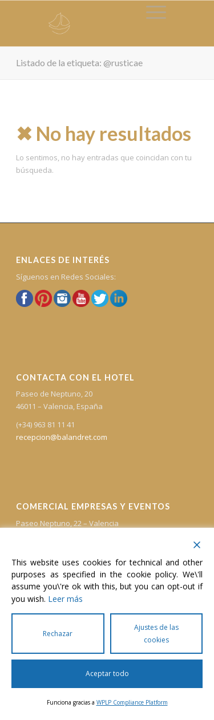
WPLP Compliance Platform (132, 702)
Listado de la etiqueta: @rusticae (79, 62)
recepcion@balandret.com (61, 437)
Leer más (65, 598)
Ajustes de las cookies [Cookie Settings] (156, 633)
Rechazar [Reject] (57, 633)
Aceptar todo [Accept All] (107, 673)
